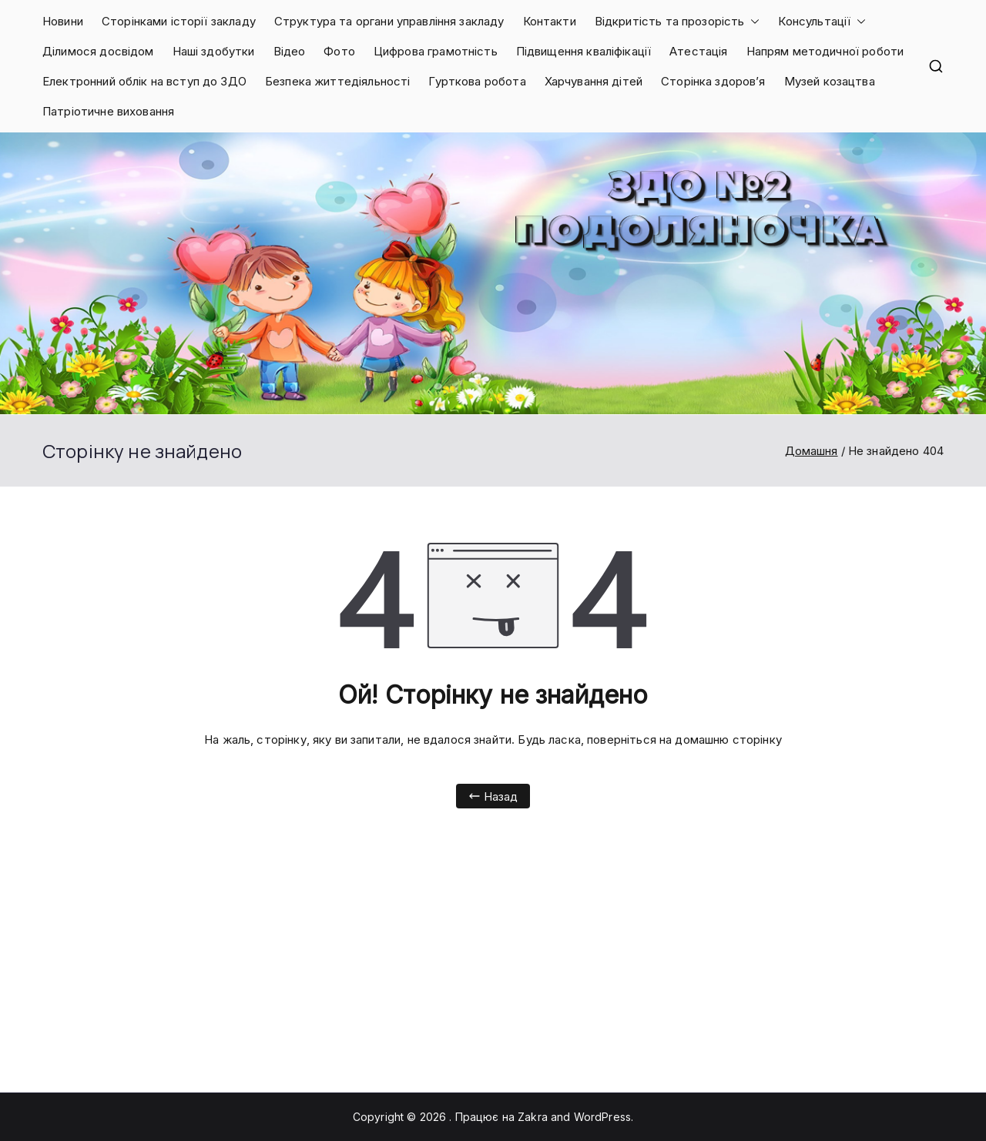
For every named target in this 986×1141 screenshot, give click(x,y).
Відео (289, 51)
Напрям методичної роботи (825, 51)
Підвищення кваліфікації (583, 51)
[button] (752, 21)
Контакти (549, 21)
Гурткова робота (476, 81)
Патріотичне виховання (108, 111)
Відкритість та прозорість (677, 21)
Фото (339, 51)
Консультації (822, 21)
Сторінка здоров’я (713, 81)
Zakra (533, 1116)
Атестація (698, 51)
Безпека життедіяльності (337, 81)
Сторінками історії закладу (179, 21)
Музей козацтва (829, 81)
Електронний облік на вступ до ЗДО (144, 81)
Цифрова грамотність (436, 51)
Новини (62, 21)
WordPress (602, 1116)
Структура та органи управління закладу (389, 21)
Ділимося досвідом (98, 51)
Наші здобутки (214, 51)
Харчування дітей (593, 81)
